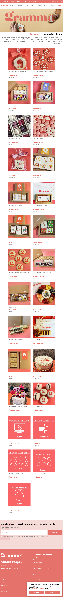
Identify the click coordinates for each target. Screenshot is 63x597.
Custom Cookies (37, 577)
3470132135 (36, 560)
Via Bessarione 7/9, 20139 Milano (42, 554)
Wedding (3, 580)
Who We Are (4, 585)
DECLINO (36, 592)
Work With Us (4, 591)
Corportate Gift (4, 577)
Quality (2, 582)
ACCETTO (52, 592)
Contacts (3, 588)
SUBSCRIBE (55, 532)
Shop (2, 574)
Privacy (46, 536)
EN (61, 1)
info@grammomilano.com (41, 557)
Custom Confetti (37, 580)
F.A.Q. (34, 574)
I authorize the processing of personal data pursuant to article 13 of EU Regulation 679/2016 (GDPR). (22, 536)
